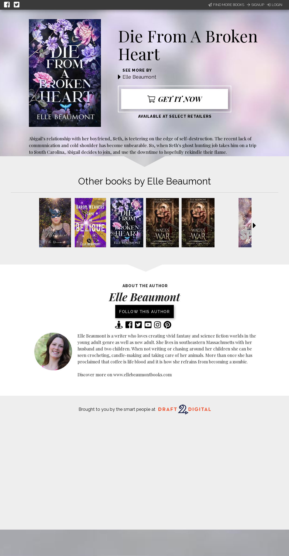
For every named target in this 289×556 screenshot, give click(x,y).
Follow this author (144, 311)
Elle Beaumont (139, 77)
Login (274, 5)
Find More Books (226, 5)
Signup (255, 5)
